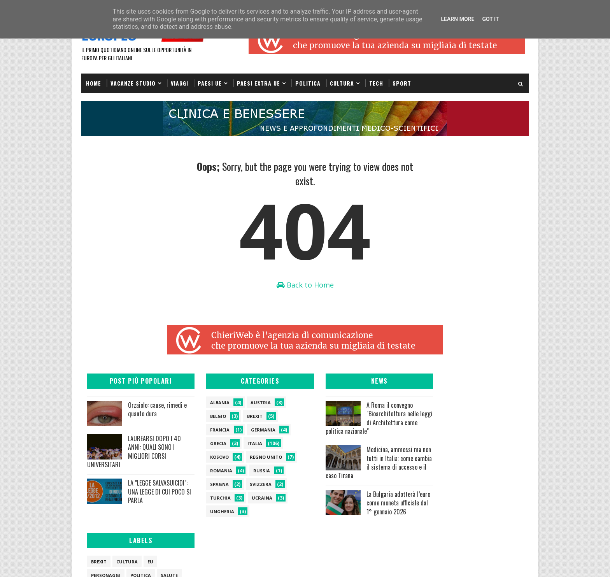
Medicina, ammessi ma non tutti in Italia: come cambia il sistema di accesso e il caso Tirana (358, 463)
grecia (210, 444)
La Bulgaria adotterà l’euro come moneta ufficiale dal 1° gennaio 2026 (357, 507)
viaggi (433, 430)
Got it (490, 19)
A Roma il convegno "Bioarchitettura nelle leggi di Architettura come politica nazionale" (356, 418)
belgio (210, 416)
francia (212, 430)
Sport (402, 83)
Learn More (457, 19)
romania (213, 471)
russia (253, 471)
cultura (461, 403)
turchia (212, 498)
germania (255, 430)
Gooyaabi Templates (190, 563)
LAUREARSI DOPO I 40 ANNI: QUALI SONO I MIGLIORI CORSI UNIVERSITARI (134, 452)
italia (247, 444)
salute (503, 416)
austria (253, 403)
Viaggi (179, 83)
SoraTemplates (120, 563)
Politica (308, 83)
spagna (211, 485)
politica (474, 416)
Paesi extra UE (258, 83)
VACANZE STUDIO (133, 83)
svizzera (253, 485)
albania (212, 403)
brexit (247, 416)
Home (93, 83)
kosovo (211, 457)
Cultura (342, 83)
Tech (376, 83)
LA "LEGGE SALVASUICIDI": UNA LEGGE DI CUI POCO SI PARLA (133, 496)
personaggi (439, 416)
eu (484, 403)
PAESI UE (210, 83)
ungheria (214, 512)
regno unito (258, 457)
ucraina (254, 498)
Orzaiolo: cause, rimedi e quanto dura (157, 410)
